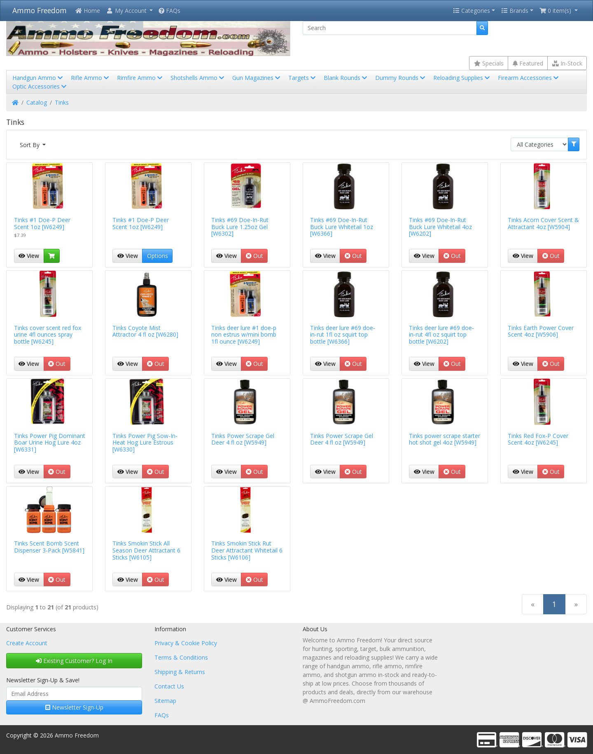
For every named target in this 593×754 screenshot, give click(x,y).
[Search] (390, 28)
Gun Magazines (257, 78)
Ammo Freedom (39, 10)
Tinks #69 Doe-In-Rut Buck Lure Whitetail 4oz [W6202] (440, 227)
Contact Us (169, 686)
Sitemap (165, 701)
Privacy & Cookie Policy (185, 643)
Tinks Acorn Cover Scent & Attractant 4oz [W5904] (543, 223)
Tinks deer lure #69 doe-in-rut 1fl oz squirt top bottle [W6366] (342, 335)
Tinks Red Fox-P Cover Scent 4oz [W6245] (538, 439)
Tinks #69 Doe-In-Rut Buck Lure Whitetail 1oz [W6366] (341, 227)
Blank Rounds (346, 78)
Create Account (26, 643)
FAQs (169, 10)
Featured (528, 63)
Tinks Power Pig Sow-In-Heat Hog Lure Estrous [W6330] (144, 443)
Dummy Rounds (401, 78)
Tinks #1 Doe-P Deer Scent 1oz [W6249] (42, 223)
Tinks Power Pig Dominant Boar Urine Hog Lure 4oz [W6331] (49, 443)
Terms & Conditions (181, 657)
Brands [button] (515, 10)
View (29, 256)
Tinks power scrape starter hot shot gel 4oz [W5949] (444, 439)
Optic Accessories (40, 86)
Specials (489, 63)
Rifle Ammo (90, 78)
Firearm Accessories (529, 78)
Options (157, 256)
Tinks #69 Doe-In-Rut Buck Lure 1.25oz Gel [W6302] (239, 227)
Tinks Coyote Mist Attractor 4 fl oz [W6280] (145, 331)
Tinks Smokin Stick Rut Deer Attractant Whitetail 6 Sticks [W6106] (246, 550)
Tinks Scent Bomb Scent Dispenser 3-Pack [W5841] (49, 546)
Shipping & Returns (179, 672)
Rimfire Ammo (140, 78)
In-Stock (567, 63)
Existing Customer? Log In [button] (74, 661)
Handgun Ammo (38, 78)
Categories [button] (471, 10)
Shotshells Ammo (198, 78)
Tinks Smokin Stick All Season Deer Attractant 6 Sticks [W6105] (146, 550)
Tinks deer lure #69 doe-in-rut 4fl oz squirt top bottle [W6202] (441, 335)
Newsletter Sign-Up (74, 707)
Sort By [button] (30, 145)
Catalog (36, 102)
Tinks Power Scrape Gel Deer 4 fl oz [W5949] (242, 439)
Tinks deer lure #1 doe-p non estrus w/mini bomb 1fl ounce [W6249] (243, 335)
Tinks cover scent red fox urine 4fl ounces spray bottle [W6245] (47, 335)
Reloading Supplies (462, 78)
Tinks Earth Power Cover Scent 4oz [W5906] (541, 331)
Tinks (62, 102)
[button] (129, 10)
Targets (302, 78)
